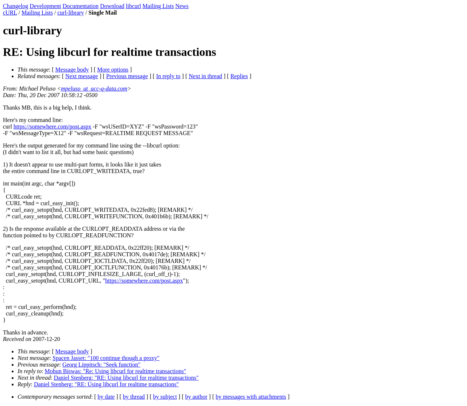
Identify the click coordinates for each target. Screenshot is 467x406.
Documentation (81, 6)
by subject (165, 397)
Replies (239, 76)
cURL (10, 12)
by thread (134, 397)
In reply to (168, 76)
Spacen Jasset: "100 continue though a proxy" (106, 358)
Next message (81, 76)
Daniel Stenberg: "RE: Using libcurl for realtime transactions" (126, 378)
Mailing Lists (158, 6)
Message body (72, 69)
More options (112, 69)
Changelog (15, 6)
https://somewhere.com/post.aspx (52, 126)
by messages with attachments (251, 397)
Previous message (127, 76)
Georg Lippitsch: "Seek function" (101, 364)
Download (112, 6)
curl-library (70, 12)
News (181, 6)
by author (196, 397)
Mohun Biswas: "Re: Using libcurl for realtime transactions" (115, 371)
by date (106, 397)
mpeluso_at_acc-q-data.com (94, 88)
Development (45, 6)
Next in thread (205, 76)
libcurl (133, 6)
